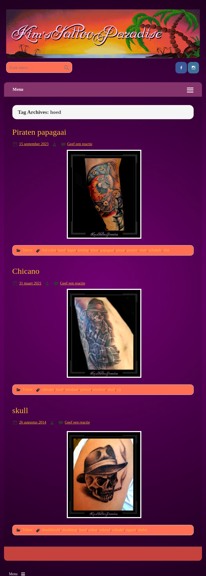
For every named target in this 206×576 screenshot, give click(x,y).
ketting (83, 250)
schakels (155, 250)
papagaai (107, 250)
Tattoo (27, 250)
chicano (48, 389)
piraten (132, 250)
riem (142, 250)
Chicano (25, 271)
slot (166, 250)
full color (49, 250)
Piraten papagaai (39, 132)
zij (119, 389)
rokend (105, 530)
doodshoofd (51, 530)
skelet (142, 530)
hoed (62, 250)
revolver (99, 389)
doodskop (69, 530)
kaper (72, 250)
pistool (85, 389)
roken (93, 530)
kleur (94, 250)
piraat (120, 250)
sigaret (131, 530)
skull (111, 389)
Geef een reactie (79, 144)
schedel (118, 530)
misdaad (71, 389)
